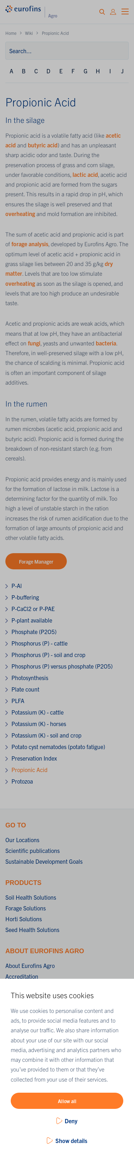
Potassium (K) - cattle (37, 712)
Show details (71, 1140)
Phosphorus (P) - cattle (39, 643)
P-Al (16, 585)
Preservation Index (34, 758)
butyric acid (43, 144)
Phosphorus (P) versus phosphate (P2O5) (62, 666)
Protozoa (22, 781)
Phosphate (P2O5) (33, 631)
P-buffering (25, 597)
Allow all (67, 1101)
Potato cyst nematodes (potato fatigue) (58, 746)
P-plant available (31, 620)
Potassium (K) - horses (38, 723)
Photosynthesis (29, 677)
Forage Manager (36, 561)
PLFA (17, 700)
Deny (71, 1120)
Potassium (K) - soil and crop (46, 735)
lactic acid (85, 174)
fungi (34, 342)
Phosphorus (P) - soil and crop (48, 654)
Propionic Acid (29, 769)
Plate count (25, 689)
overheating (20, 213)
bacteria (106, 342)
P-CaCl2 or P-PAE (33, 608)
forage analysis (29, 243)
